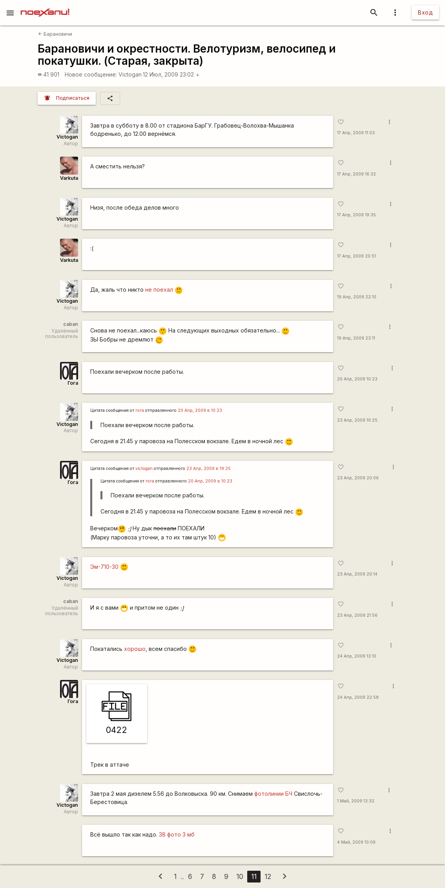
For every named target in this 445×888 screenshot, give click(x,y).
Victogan (130, 74)
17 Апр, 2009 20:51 (356, 256)
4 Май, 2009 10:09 (356, 842)
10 (239, 876)
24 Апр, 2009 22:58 (358, 697)
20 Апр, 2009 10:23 (357, 379)
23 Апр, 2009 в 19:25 (208, 468)
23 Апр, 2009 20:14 (357, 574)
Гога (72, 383)
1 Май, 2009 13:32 (355, 801)
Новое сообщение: (91, 74)
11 (254, 876)
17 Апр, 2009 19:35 (356, 214)
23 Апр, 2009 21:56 (357, 615)
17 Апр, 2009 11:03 (356, 132)
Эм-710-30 (104, 566)
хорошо (135, 648)
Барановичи (55, 34)
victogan (144, 468)
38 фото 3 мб (177, 834)
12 (267, 876)
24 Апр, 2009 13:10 (356, 656)
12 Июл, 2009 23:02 (171, 74)
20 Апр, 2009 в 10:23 (200, 410)
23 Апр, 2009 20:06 (358, 478)
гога (139, 410)
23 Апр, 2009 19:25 (357, 420)
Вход (425, 12)
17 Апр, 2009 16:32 (356, 174)
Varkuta (69, 178)
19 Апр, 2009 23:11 (356, 338)
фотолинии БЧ (273, 793)
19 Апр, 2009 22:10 (356, 297)
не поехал (159, 289)
